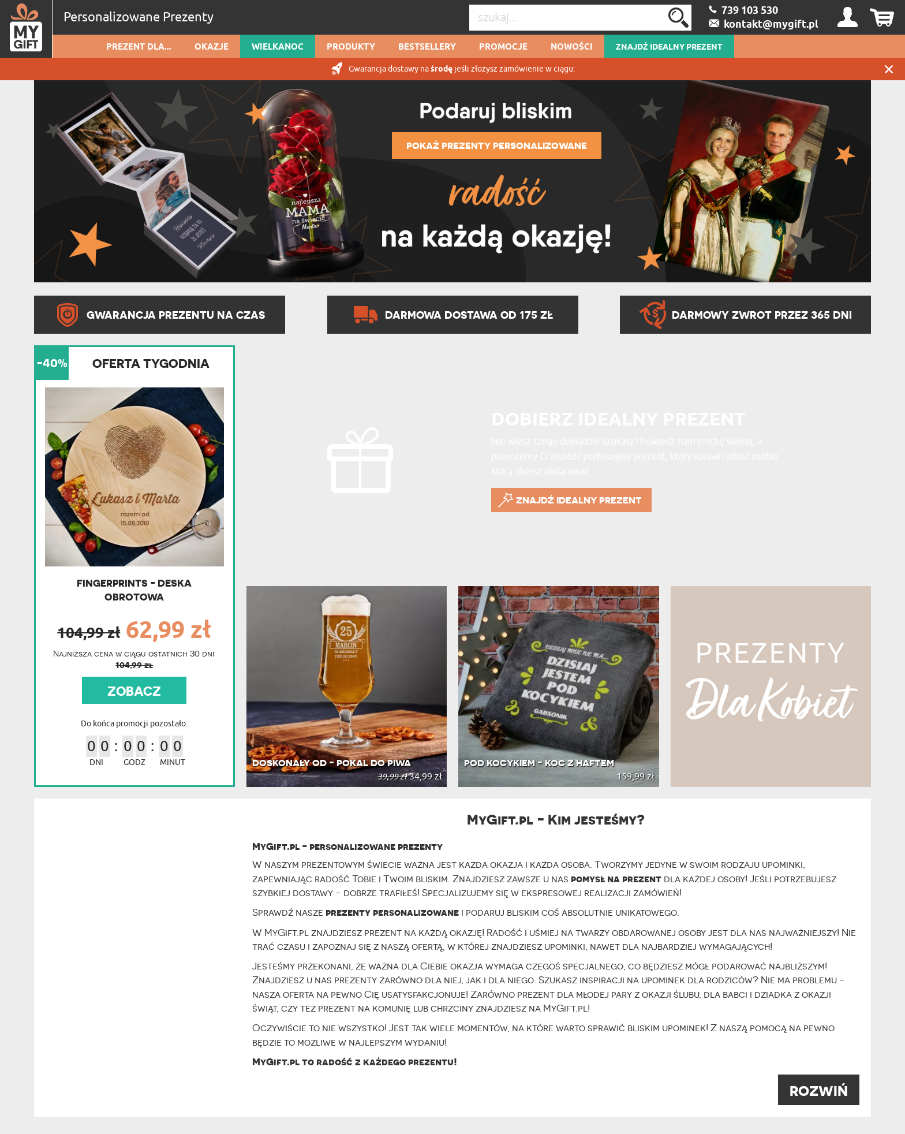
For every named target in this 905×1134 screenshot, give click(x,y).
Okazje (212, 47)
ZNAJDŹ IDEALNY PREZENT (669, 47)
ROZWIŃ (819, 1091)
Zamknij (888, 69)
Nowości (572, 47)
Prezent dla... (138, 47)
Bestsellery (427, 47)
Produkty (351, 47)
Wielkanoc (278, 47)
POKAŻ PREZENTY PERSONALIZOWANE (496, 145)
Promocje (503, 47)
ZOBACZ (134, 691)
